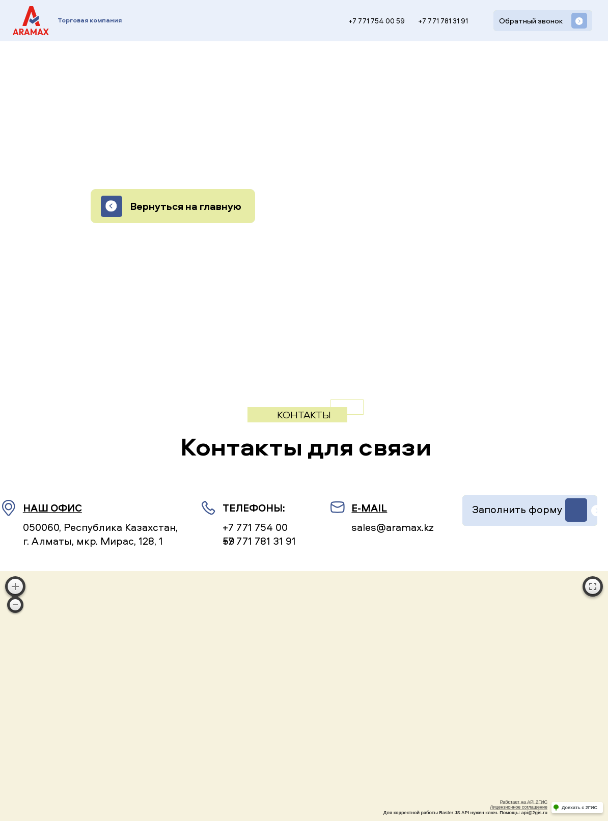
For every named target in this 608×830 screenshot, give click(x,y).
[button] (542, 20)
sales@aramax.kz (392, 527)
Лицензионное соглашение (518, 807)
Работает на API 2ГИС (523, 802)
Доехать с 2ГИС (579, 807)
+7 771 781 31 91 (443, 20)
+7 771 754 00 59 (376, 20)
